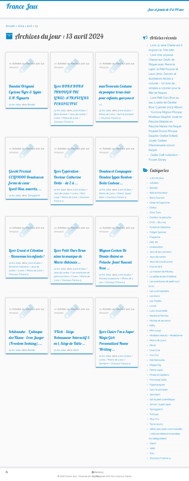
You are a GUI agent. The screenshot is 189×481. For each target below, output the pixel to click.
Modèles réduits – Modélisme (166, 335)
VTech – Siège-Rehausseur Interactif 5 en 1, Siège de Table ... (72, 337)
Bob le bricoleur (159, 192)
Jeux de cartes (78, 114)
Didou (153, 207)
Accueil (10, 25)
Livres (57, 118)
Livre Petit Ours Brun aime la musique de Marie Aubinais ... (70, 256)
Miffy (152, 325)
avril (29, 25)
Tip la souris (156, 424)
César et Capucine (160, 202)
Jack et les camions (160, 251)
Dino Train (155, 212)
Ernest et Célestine (19, 266)
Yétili (152, 448)
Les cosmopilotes (159, 291)
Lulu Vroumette (158, 310)
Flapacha (155, 237)
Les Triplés (155, 301)
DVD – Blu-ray (158, 222)
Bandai (31, 104)
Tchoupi (154, 414)
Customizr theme (122, 476)
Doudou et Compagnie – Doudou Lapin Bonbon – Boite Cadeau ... (116, 177)
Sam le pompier (125, 114)
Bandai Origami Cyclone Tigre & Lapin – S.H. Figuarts (26, 92)
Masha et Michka (159, 315)
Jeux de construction (161, 261)
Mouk (153, 345)
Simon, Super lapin (160, 404)
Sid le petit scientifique (162, 399)
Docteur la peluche (109, 278)
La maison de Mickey (161, 271)
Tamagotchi (33, 195)
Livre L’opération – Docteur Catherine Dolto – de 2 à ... (67, 177)
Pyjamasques (157, 384)
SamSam (104, 363)
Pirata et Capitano (159, 374)
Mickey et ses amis (160, 320)
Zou (152, 453)
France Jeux (22, 7)
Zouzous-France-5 (63, 121)
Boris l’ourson (61, 114)
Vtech (75, 350)
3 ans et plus (79, 110)
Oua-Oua (155, 350)
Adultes (154, 182)
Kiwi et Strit (156, 266)
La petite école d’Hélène (163, 276)
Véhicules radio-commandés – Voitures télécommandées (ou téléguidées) (165, 434)
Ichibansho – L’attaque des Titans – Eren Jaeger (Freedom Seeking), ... (26, 337)
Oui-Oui (154, 355)
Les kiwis (155, 296)
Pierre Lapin (156, 369)
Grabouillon (156, 247)
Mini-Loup (155, 330)
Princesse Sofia (158, 379)
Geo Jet (154, 242)
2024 (21, 25)
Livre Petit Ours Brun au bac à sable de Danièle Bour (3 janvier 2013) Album (165, 102)
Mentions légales (93, 472)
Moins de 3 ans (70, 118)
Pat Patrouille (157, 360)
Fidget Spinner (158, 232)
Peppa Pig (155, 365)
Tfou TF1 (154, 419)
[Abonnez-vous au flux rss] (8, 472)
